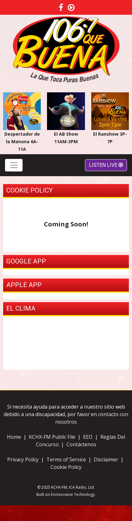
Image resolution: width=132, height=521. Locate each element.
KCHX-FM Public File (52, 436)
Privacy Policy (23, 459)
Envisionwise (62, 494)
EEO (87, 436)
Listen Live (106, 165)
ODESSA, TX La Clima (66, 342)
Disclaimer (106, 459)
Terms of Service (66, 459)
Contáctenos (81, 444)
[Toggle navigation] (14, 165)
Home (14, 436)
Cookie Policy (66, 467)
